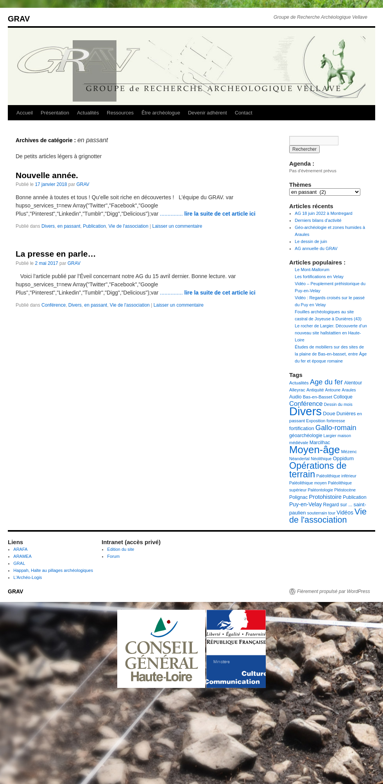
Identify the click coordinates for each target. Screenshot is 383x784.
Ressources (120, 113)
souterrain (317, 513)
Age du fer (326, 382)
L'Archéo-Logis (27, 577)
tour (331, 513)
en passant (69, 226)
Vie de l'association (129, 226)
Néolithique (321, 458)
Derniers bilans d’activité (318, 220)
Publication (94, 226)
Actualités (88, 113)
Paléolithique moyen (308, 482)
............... (207, 214)
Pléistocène (345, 490)
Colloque (343, 397)
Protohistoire (325, 497)
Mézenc (349, 451)
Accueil (24, 113)
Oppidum (343, 458)
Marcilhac (320, 442)
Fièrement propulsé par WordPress (333, 591)
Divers (48, 226)
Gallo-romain (335, 427)
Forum (113, 556)
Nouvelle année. (47, 175)
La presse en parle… (56, 253)
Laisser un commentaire (177, 226)
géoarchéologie (305, 435)
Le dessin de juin (311, 241)
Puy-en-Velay (305, 504)
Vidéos (344, 512)
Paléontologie (320, 490)
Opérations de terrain (318, 470)
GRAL (19, 563)
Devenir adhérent (207, 113)
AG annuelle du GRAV (316, 248)
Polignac (298, 497)
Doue (329, 413)
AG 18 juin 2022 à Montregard (323, 213)
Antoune (333, 390)
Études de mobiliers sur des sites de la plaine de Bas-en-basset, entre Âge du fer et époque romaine (331, 354)
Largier (330, 435)
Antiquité (315, 390)
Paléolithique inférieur (336, 475)
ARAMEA (22, 556)
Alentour (353, 383)
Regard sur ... (338, 504)
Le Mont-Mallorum (312, 269)
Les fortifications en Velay (319, 276)
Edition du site (120, 549)
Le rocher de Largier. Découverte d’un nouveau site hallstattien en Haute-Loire (331, 332)
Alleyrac (297, 390)
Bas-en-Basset (317, 397)
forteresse (336, 420)
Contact (243, 113)
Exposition (315, 420)
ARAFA (20, 549)
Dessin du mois (338, 404)
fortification (301, 428)
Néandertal (299, 458)
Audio (295, 397)
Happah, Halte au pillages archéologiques (53, 570)
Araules (349, 390)
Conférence (53, 305)
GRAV (19, 18)
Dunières (346, 413)
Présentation (55, 113)
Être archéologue (160, 113)
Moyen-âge (314, 449)
